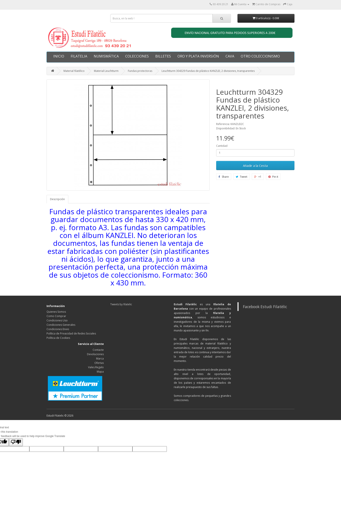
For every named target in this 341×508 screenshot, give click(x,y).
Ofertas (99, 363)
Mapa (100, 371)
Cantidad (221, 146)
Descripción (57, 199)
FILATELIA (79, 56)
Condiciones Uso (57, 320)
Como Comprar (56, 316)
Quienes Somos (56, 312)
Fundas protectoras (140, 71)
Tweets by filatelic (121, 304)
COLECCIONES (137, 56)
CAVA (230, 56)
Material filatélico (74, 71)
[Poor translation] (16, 442)
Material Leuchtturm (106, 71)
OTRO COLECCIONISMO (260, 56)
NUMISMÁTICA (106, 56)
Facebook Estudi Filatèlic (265, 306)
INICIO (58, 56)
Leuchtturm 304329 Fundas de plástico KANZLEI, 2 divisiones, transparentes (208, 71)
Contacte (98, 350)
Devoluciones (95, 354)
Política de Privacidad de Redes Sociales (71, 333)
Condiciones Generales (61, 325)
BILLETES (163, 56)
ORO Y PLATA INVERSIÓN (198, 56)
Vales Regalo (96, 367)
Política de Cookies (58, 338)
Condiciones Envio (58, 329)
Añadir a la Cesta (255, 165)
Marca (100, 358)
